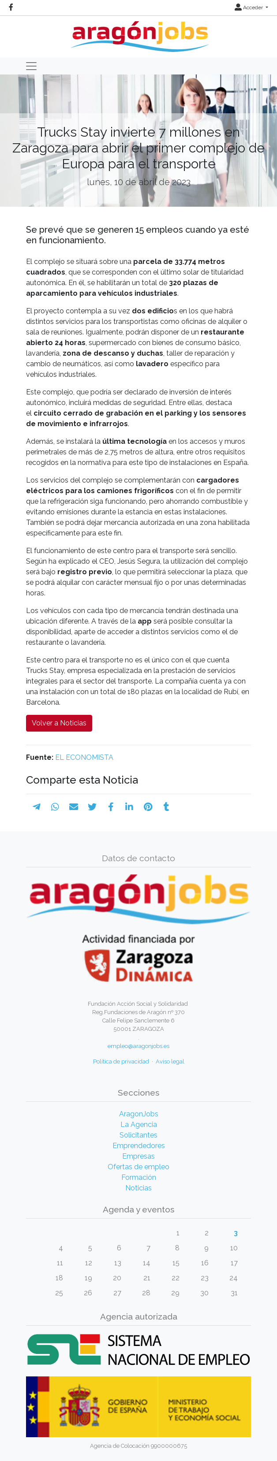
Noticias (138, 1188)
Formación (138, 1177)
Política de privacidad (121, 1061)
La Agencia (138, 1124)
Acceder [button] (249, 7)
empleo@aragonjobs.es (138, 1046)
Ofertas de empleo (138, 1167)
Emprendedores (138, 1145)
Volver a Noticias (59, 723)
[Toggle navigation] (31, 66)
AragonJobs (138, 1114)
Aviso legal (170, 1061)
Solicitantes (138, 1135)
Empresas (138, 1156)
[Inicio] (139, 33)
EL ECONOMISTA (84, 757)
